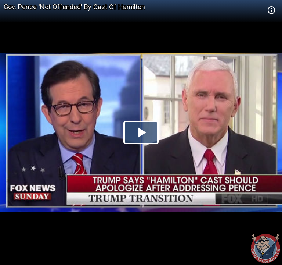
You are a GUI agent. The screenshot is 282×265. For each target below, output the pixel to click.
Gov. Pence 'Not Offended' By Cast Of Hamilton (74, 7)
